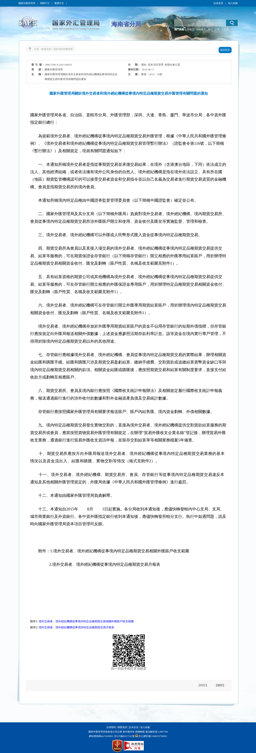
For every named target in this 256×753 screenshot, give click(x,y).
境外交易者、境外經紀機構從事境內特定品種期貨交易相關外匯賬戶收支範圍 (86, 621)
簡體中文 (45, 3)
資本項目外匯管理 (63, 49)
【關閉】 (220, 685)
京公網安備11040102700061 (153, 736)
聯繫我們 (122, 727)
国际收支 (201, 29)
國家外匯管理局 (26, 3)
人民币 (225, 29)
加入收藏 (233, 3)
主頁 (36, 49)
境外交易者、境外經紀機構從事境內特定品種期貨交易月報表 (76, 627)
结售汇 (190, 29)
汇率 (217, 29)
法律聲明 (111, 727)
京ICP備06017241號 (124, 736)
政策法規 (46, 49)
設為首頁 (218, 3)
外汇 (210, 29)
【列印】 (202, 685)
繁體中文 (59, 3)
